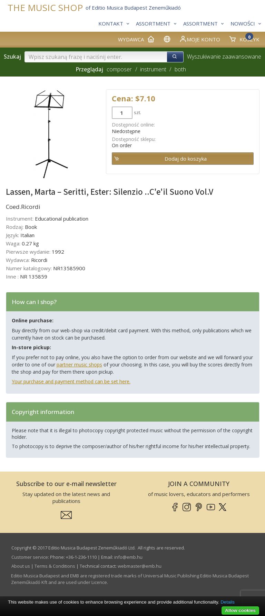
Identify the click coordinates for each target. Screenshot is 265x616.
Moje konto (199, 39)
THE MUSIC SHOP (45, 7)
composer (119, 69)
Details (227, 602)
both (180, 69)
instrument (153, 69)
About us (20, 566)
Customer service (29, 557)
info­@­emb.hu (128, 557)
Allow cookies (240, 610)
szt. (137, 112)
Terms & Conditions (55, 566)
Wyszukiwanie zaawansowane (224, 56)
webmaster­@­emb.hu (139, 566)
